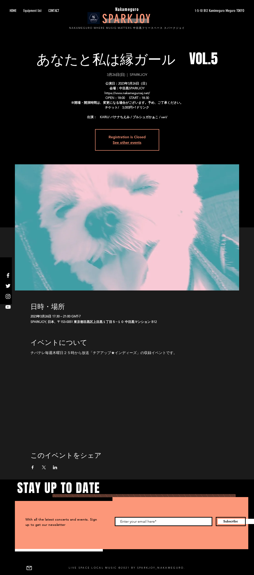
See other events (127, 142)
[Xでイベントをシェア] (44, 467)
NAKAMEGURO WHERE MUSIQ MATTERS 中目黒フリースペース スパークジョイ (127, 27)
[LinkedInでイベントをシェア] (55, 467)
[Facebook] (8, 275)
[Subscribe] (231, 521)
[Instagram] (8, 296)
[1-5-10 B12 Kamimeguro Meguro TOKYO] (201, 10)
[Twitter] (8, 286)
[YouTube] (8, 307)
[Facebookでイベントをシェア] (32, 467)
